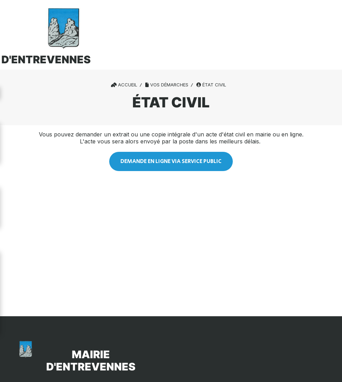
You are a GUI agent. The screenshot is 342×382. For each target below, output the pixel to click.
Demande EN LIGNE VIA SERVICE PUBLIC (171, 161)
